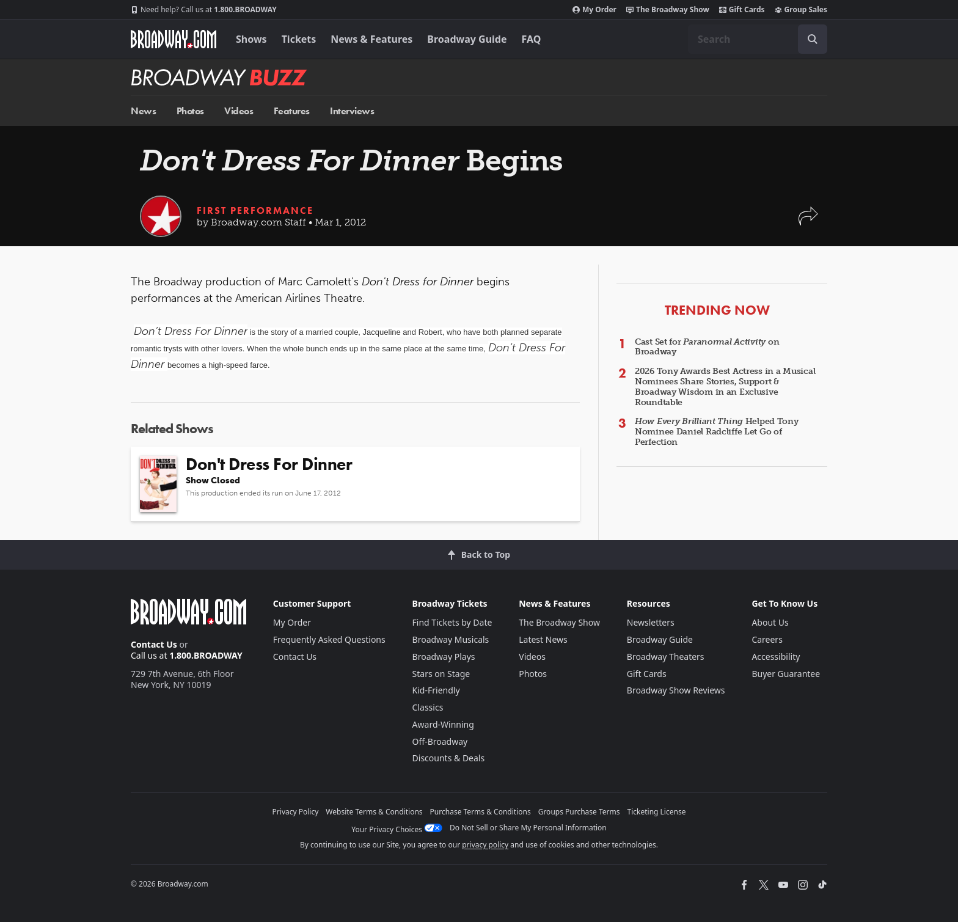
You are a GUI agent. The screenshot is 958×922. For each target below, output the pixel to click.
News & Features (371, 39)
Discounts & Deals (448, 758)
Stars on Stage (441, 673)
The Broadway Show (667, 10)
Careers (766, 639)
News (143, 111)
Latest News (543, 639)
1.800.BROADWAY (204, 10)
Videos (238, 111)
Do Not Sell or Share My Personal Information (528, 827)
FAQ (531, 39)
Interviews (352, 111)
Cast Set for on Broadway (707, 347)
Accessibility (775, 656)
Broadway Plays (443, 656)
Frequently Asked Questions (329, 639)
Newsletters (651, 622)
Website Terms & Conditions (374, 812)
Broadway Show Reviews (676, 690)
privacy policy (485, 845)
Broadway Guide (466, 39)
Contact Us (154, 644)
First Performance (255, 210)
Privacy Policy (295, 812)
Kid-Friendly (436, 690)
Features (292, 111)
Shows (251, 39)
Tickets (299, 39)
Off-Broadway (440, 741)
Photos (190, 111)
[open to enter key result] (812, 39)
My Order (594, 10)
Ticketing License (656, 812)
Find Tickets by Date (452, 622)
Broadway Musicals (450, 639)
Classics (428, 707)
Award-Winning (443, 724)
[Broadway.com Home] (173, 39)
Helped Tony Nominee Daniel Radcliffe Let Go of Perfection (717, 431)
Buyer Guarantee (785, 673)
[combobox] (757, 39)
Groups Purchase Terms (579, 812)
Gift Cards (742, 10)
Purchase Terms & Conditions (480, 812)
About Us (769, 622)
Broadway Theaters (665, 656)
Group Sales (801, 10)
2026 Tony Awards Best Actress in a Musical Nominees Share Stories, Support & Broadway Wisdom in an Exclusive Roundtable (725, 386)
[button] (808, 222)
